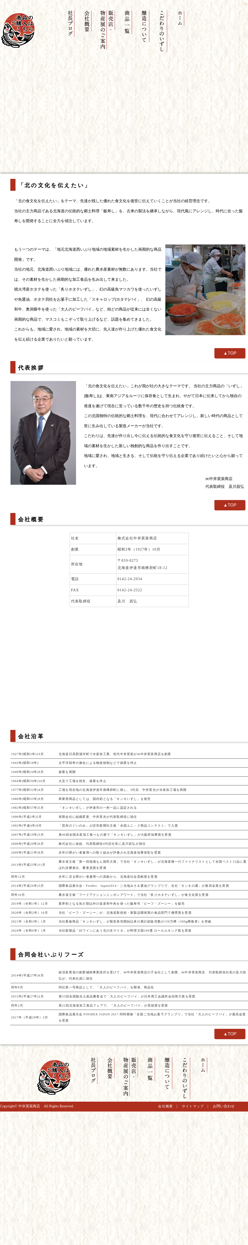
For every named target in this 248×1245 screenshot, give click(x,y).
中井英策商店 (29, 1106)
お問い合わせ (224, 1106)
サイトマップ (193, 1106)
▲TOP (230, 353)
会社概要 (165, 1106)
